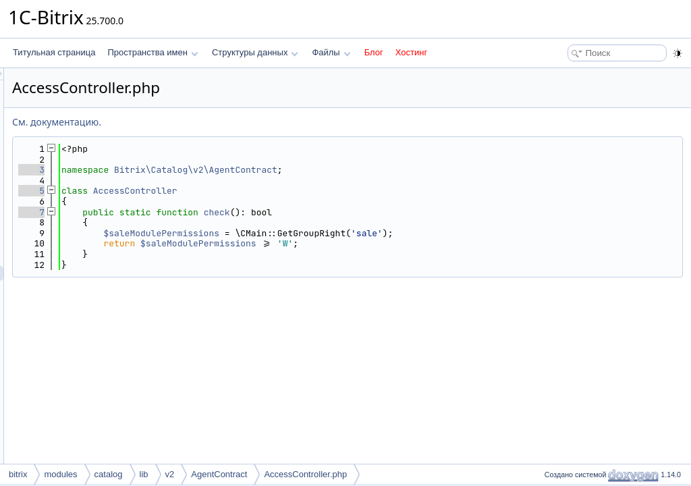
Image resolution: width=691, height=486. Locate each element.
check (385, 212)
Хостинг (411, 52)
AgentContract (219, 474)
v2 (170, 474)
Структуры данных (255, 52)
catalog (108, 474)
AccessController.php (305, 474)
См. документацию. (225, 121)
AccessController (304, 190)
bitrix (18, 474)
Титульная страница (54, 52)
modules (60, 474)
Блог (373, 52)
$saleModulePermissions (330, 233)
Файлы (331, 52)
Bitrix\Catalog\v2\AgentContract (364, 170)
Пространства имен (152, 52)
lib (144, 474)
